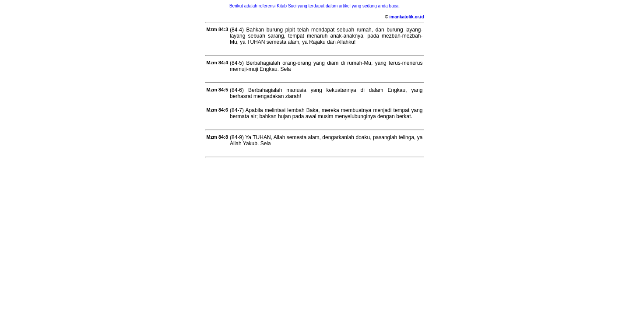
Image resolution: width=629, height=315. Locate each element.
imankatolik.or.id (407, 16)
